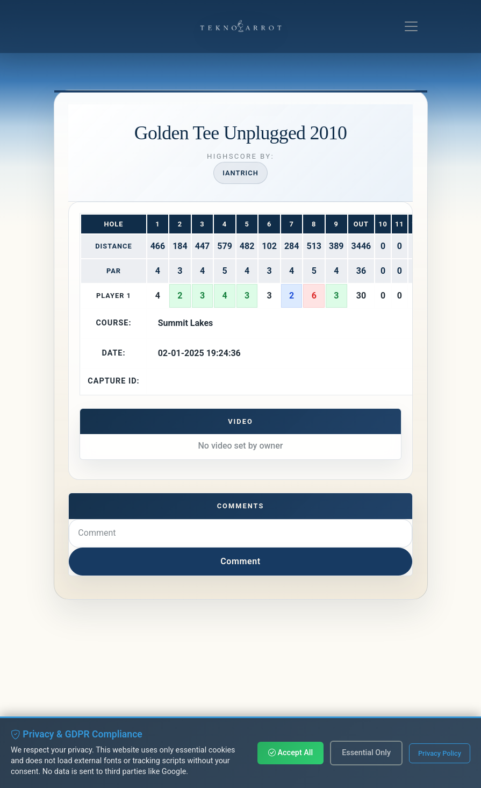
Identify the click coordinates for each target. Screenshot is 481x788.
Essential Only (366, 752)
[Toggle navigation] (411, 26)
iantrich (240, 173)
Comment (240, 561)
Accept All (290, 752)
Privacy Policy (439, 753)
